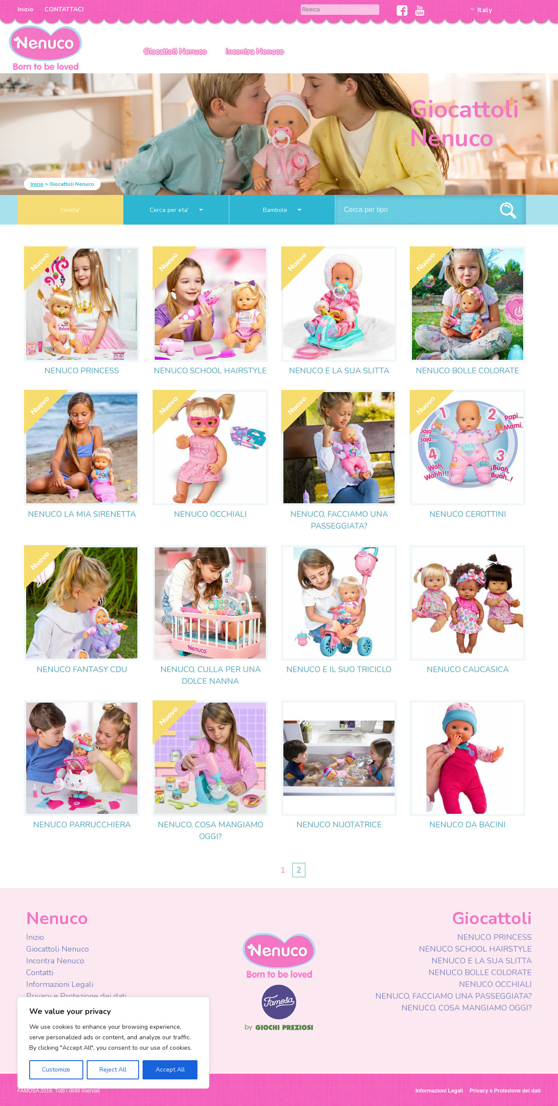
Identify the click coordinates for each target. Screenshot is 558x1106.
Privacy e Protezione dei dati (76, 996)
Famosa (279, 1018)
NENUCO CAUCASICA (468, 669)
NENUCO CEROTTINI (467, 514)
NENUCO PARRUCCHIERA (82, 824)
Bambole (282, 210)
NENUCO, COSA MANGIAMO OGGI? (466, 1008)
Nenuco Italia (45, 47)
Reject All (112, 1069)
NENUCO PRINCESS (81, 370)
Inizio (25, 9)
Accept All (170, 1069)
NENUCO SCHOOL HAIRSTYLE (210, 370)
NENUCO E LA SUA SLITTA (339, 370)
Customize (56, 1069)
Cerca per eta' (176, 210)
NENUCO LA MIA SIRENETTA (82, 514)
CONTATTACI (64, 9)
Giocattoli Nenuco (175, 51)
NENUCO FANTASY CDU (82, 669)
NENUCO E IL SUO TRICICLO (338, 669)
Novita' (70, 210)
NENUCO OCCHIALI (210, 514)
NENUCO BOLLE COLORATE (467, 370)
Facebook (402, 10)
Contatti (39, 972)
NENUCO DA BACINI (467, 824)
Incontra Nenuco (255, 51)
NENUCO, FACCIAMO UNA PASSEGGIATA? (453, 996)
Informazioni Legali (59, 984)
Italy (484, 10)
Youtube (419, 10)
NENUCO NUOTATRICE (339, 824)
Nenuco (279, 955)
